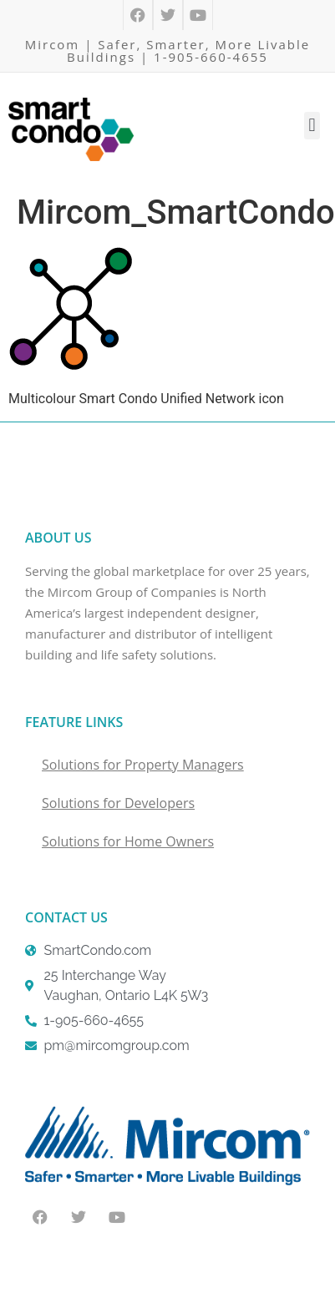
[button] (312, 125)
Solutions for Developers (118, 803)
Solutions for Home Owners (128, 841)
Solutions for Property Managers (143, 764)
